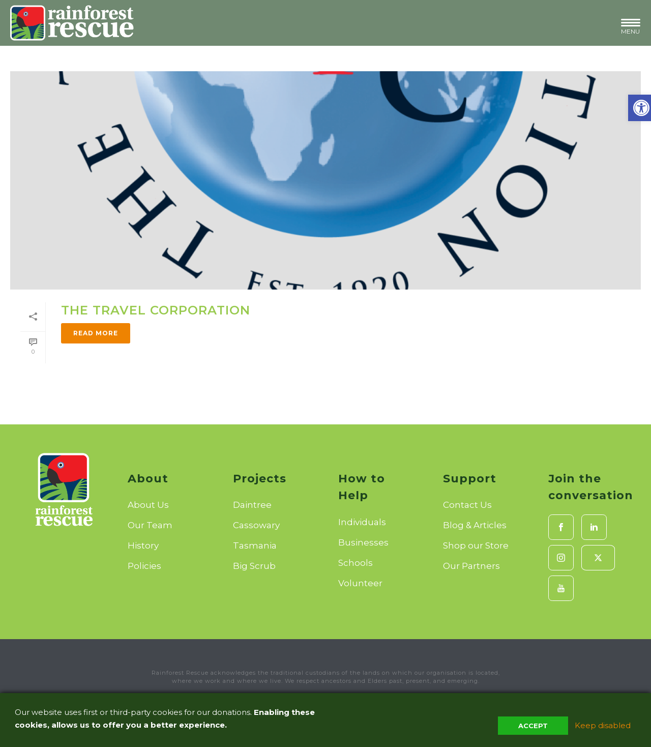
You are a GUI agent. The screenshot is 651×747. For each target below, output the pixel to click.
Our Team (150, 525)
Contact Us (467, 505)
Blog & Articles (475, 525)
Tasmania (255, 545)
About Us (148, 505)
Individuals (362, 522)
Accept (533, 726)
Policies (144, 566)
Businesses (363, 542)
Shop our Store (476, 545)
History (143, 545)
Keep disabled (603, 725)
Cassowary (256, 525)
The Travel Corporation (155, 310)
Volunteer (360, 583)
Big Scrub (254, 566)
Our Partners (471, 566)
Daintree (252, 505)
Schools (355, 563)
